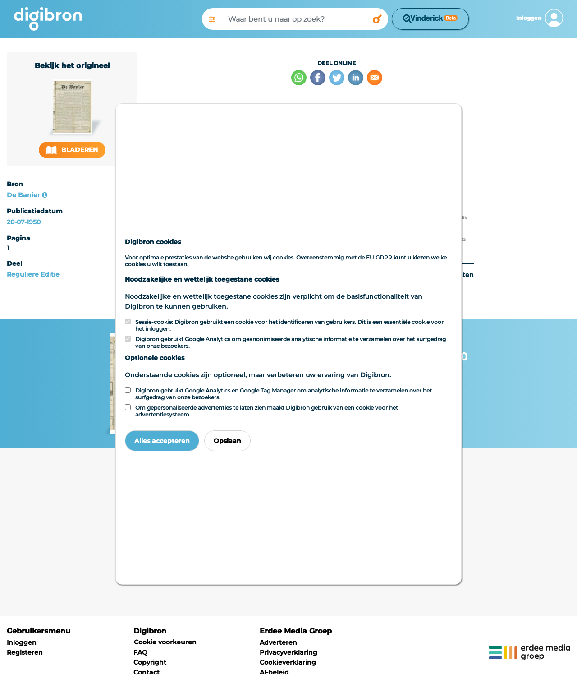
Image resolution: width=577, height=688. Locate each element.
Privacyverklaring (288, 652)
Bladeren (72, 150)
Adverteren (278, 642)
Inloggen (22, 642)
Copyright (149, 662)
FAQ (140, 652)
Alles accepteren (162, 441)
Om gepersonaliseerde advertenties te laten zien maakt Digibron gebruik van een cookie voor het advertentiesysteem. (266, 411)
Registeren (25, 652)
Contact (146, 672)
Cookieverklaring (288, 662)
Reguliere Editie (33, 274)
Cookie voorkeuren (165, 642)
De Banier (23, 195)
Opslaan (227, 441)
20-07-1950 (24, 222)
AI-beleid (274, 672)
